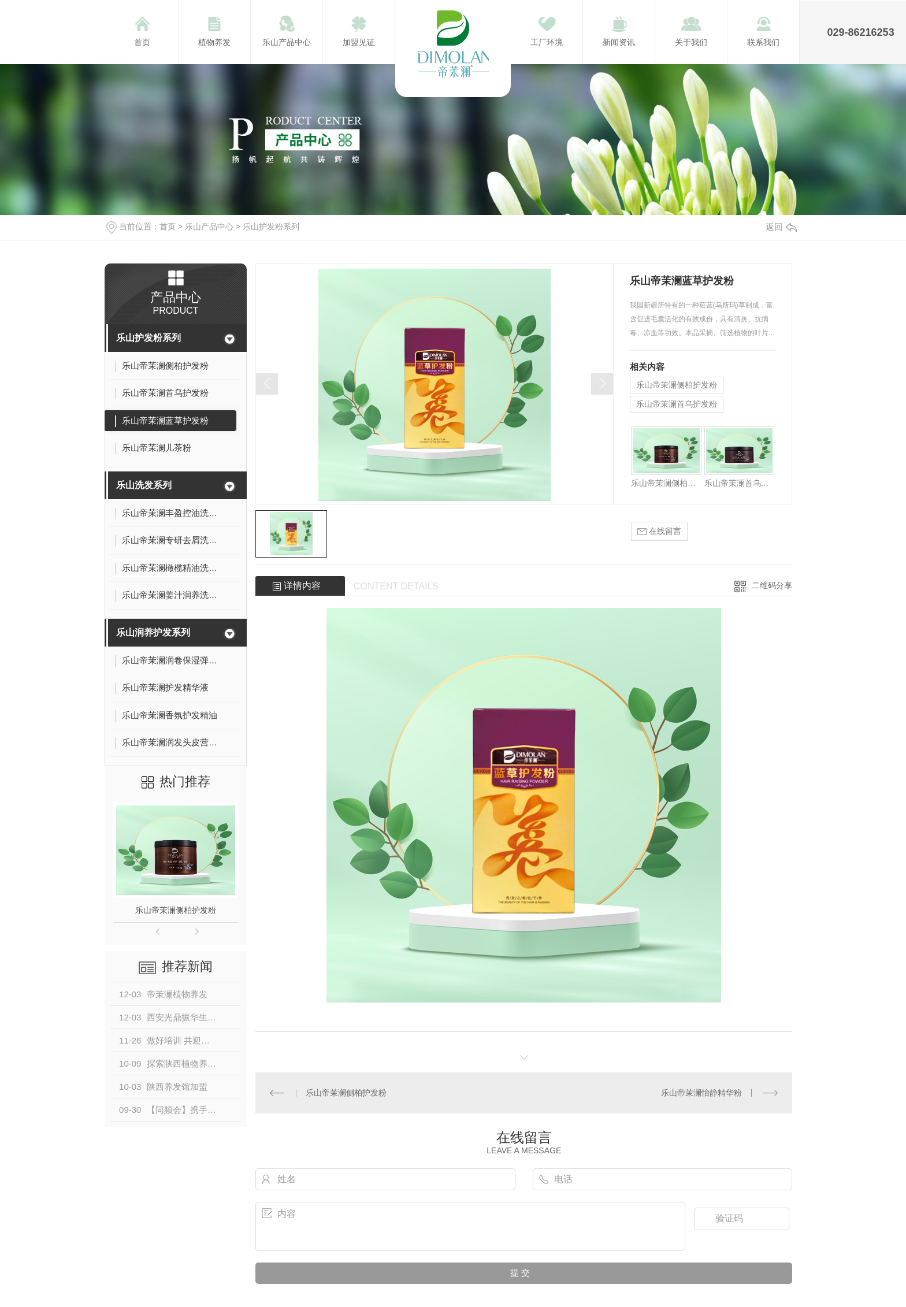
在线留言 (659, 531)
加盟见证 (359, 42)
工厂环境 (546, 42)
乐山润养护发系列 (153, 632)
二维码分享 (772, 585)
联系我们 (763, 42)
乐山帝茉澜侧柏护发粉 (175, 910)
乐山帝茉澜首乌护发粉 (676, 404)
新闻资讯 (619, 42)
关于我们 (691, 42)
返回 (781, 227)
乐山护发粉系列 (271, 226)
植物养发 (214, 42)
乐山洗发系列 (144, 485)
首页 (142, 42)
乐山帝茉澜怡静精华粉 (701, 1092)
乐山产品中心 (286, 42)
